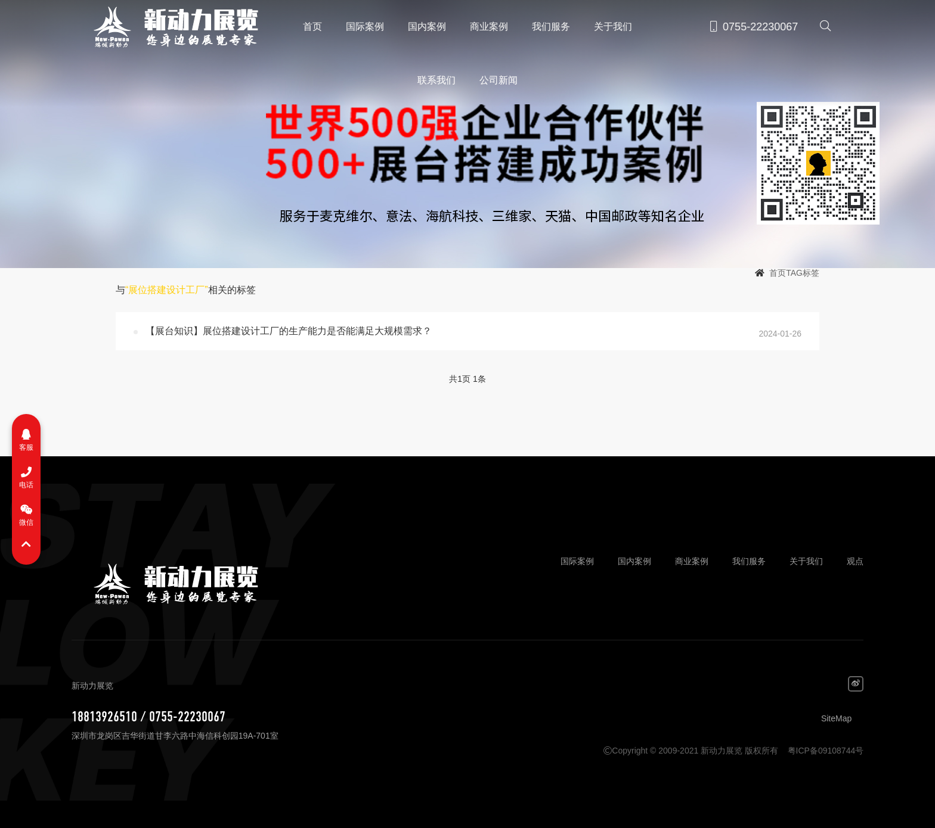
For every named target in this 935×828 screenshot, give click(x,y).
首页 (312, 26)
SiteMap (836, 718)
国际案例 (365, 26)
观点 (855, 561)
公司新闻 (498, 80)
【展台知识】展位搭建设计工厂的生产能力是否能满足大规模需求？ (288, 331)
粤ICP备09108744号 (826, 750)
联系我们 (436, 80)
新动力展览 (171, 27)
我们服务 (551, 26)
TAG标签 (802, 273)
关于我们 (613, 26)
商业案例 (489, 26)
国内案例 (427, 26)
